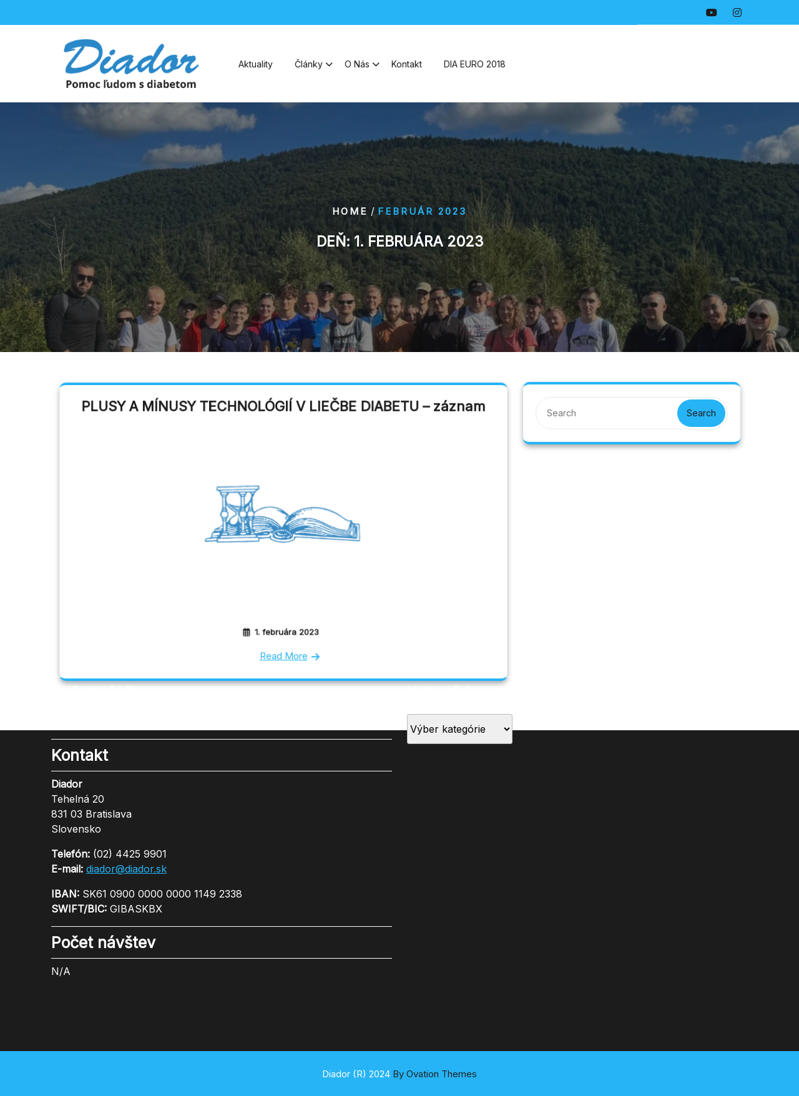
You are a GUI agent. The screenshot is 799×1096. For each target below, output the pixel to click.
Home (350, 211)
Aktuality (255, 68)
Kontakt (406, 68)
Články (309, 68)
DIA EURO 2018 (475, 68)
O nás (357, 68)
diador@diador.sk (126, 794)
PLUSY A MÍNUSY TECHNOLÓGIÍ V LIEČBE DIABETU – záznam (283, 411)
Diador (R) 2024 (399, 1074)
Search (701, 413)
